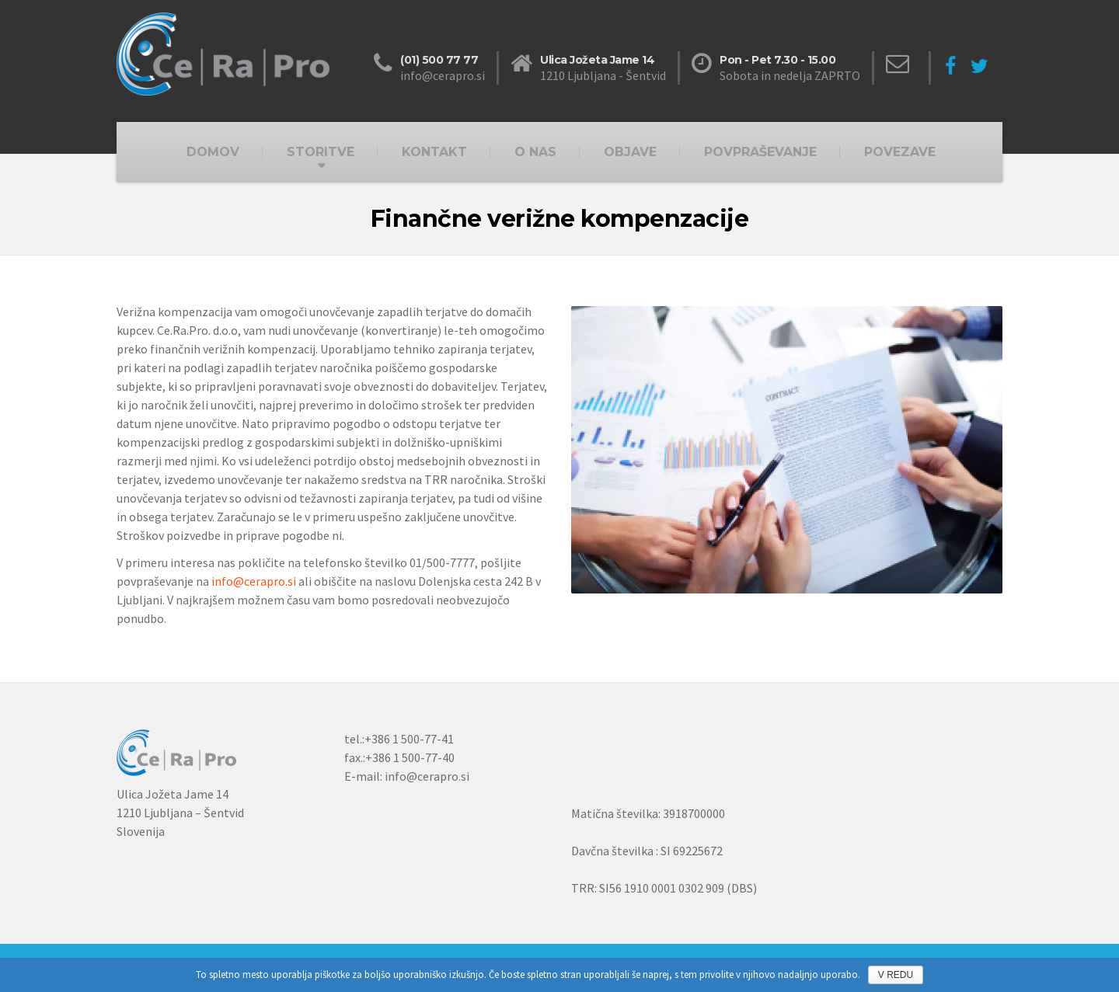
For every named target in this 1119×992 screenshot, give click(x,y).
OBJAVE (630, 151)
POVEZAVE (900, 151)
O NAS (535, 151)
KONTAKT (434, 151)
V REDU (895, 974)
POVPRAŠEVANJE (760, 151)
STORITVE (320, 151)
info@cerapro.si (253, 581)
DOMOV (212, 151)
